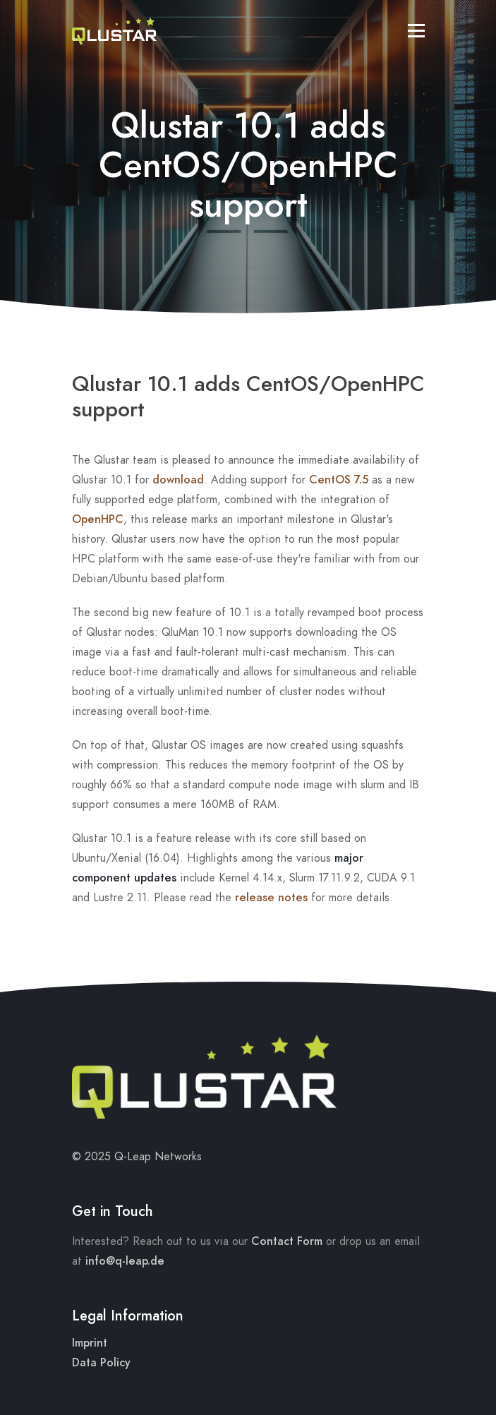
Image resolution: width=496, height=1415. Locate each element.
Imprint (89, 1343)
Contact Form (286, 1241)
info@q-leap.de (124, 1261)
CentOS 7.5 (338, 480)
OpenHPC (97, 519)
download (178, 480)
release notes (271, 897)
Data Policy (101, 1363)
